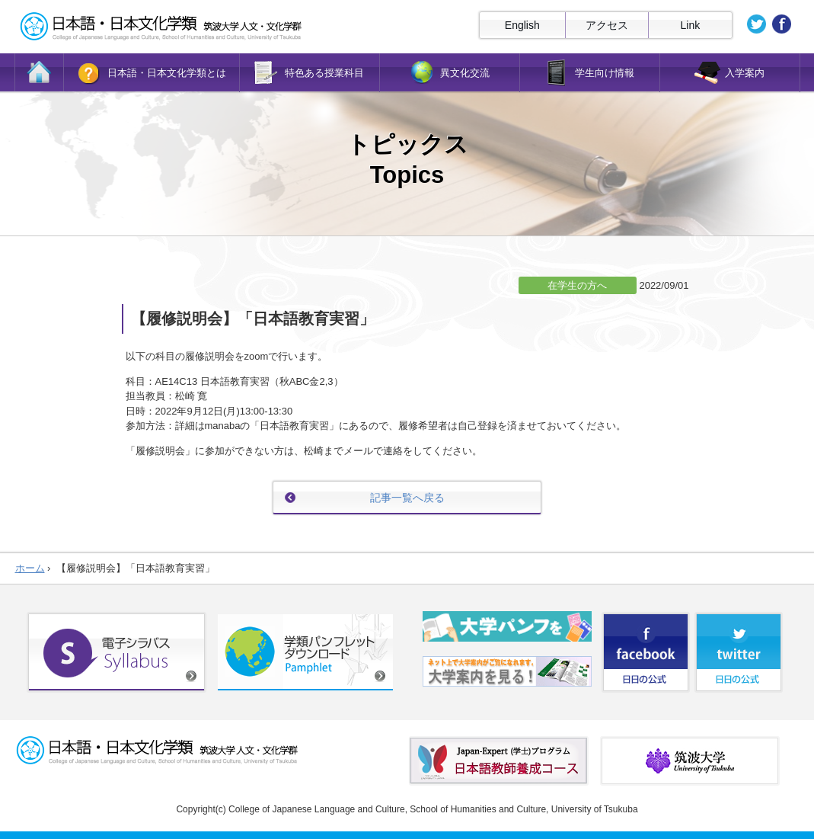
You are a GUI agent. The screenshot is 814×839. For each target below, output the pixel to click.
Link (691, 25)
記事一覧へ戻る (407, 498)
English (522, 25)
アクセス (607, 25)
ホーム (30, 568)
